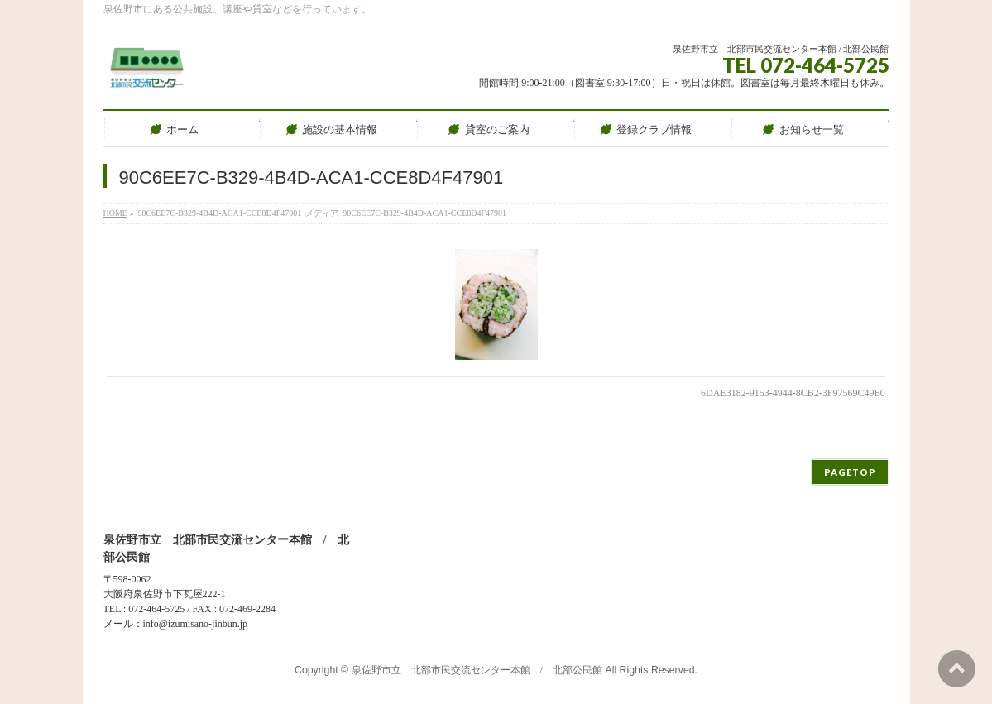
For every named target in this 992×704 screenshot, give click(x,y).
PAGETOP (850, 472)
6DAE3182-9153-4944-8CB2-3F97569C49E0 (793, 393)
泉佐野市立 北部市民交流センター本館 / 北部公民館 (477, 670)
